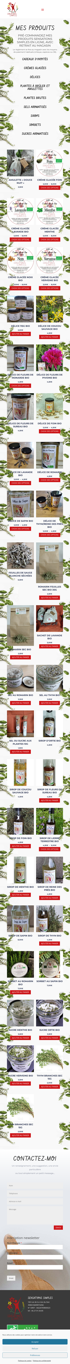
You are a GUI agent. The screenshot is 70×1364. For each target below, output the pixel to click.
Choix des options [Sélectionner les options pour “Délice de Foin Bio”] (49, 431)
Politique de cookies (25, 1361)
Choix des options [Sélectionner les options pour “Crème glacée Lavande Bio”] (20, 239)
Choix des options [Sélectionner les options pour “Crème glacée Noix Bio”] (20, 288)
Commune (13, 1255)
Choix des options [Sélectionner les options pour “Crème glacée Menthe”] (49, 239)
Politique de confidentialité (42, 1361)
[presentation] (22, 1283)
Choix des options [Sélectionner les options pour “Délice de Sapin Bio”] (20, 528)
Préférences (35, 1355)
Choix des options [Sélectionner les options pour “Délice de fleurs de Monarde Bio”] (20, 385)
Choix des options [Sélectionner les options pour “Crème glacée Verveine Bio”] (49, 288)
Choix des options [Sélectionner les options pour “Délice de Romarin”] (49, 480)
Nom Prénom (14, 1245)
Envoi (58, 1230)
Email (10, 1265)
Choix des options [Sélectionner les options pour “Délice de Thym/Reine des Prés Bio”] (49, 535)
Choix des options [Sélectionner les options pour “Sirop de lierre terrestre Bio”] (49, 849)
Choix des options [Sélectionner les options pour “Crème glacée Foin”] (49, 187)
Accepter (35, 1342)
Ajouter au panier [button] (20, 334)
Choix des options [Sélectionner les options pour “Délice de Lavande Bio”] (20, 483)
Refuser (35, 1348)
